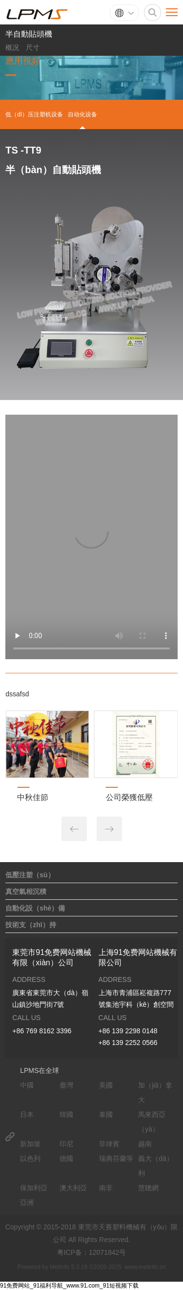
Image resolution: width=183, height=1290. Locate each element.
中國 (27, 1085)
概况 (12, 47)
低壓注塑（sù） (29, 874)
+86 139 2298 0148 (128, 1031)
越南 (145, 1144)
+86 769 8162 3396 (41, 1031)
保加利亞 (33, 1188)
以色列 (30, 1158)
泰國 (106, 1114)
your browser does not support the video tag (91, 537)
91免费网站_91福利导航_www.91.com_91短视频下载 (69, 1285)
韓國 (66, 1114)
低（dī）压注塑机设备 (34, 114)
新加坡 (30, 1144)
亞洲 (27, 1202)
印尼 (66, 1144)
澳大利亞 (73, 1188)
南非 (106, 1188)
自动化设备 (82, 114)
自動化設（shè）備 (35, 908)
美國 (106, 1085)
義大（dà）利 (155, 1166)
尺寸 (33, 47)
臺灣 (66, 1085)
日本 (27, 1114)
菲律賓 (109, 1144)
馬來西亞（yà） (151, 1122)
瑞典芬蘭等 (116, 1158)
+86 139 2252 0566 (128, 1042)
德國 (66, 1158)
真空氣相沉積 (25, 891)
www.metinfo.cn (144, 1267)
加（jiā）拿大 (155, 1092)
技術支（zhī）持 (30, 924)
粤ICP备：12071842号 (91, 1252)
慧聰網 (148, 1188)
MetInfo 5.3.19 (68, 1267)
